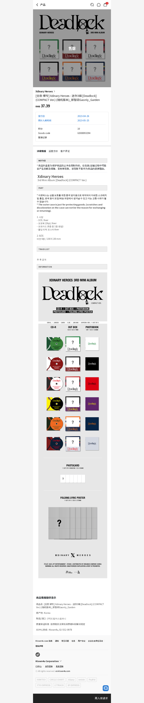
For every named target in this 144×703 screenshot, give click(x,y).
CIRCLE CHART (57, 679)
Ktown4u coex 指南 (44, 640)
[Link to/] (98, 4)
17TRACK (59, 685)
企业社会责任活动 (95, 640)
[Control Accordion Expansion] (72, 661)
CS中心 (39, 666)
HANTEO (41, 679)
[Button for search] (92, 4)
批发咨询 (59, 666)
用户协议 (81, 640)
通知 (57, 640)
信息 (73, 640)
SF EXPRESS (73, 685)
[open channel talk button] (106, 688)
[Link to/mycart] (105, 4)
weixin (81, 679)
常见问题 (65, 640)
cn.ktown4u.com (62, 671)
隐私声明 (39, 646)
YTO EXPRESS (43, 685)
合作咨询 (49, 666)
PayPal (92, 679)
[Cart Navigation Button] (105, 4)
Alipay (71, 679)
